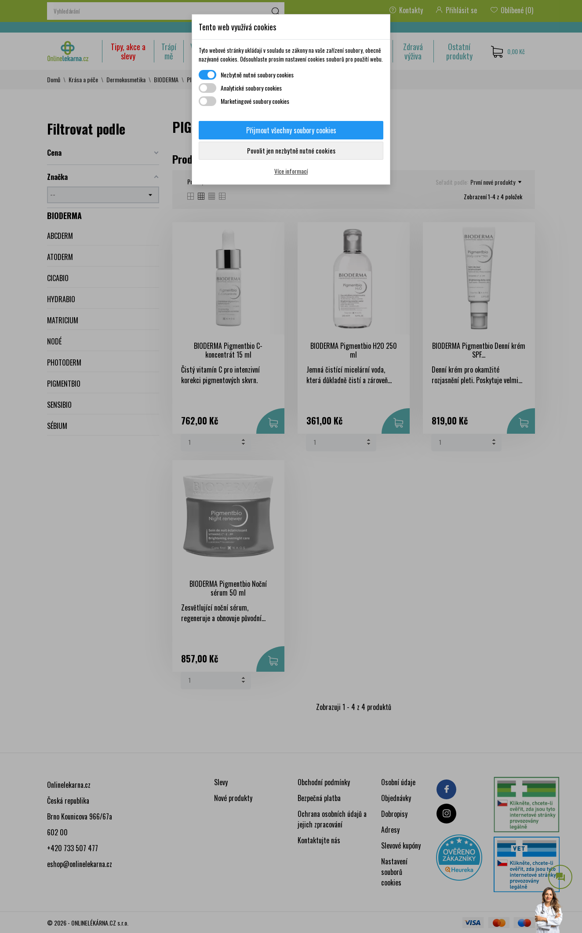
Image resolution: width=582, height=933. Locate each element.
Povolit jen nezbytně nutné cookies (291, 150)
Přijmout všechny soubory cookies (291, 130)
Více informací (291, 171)
